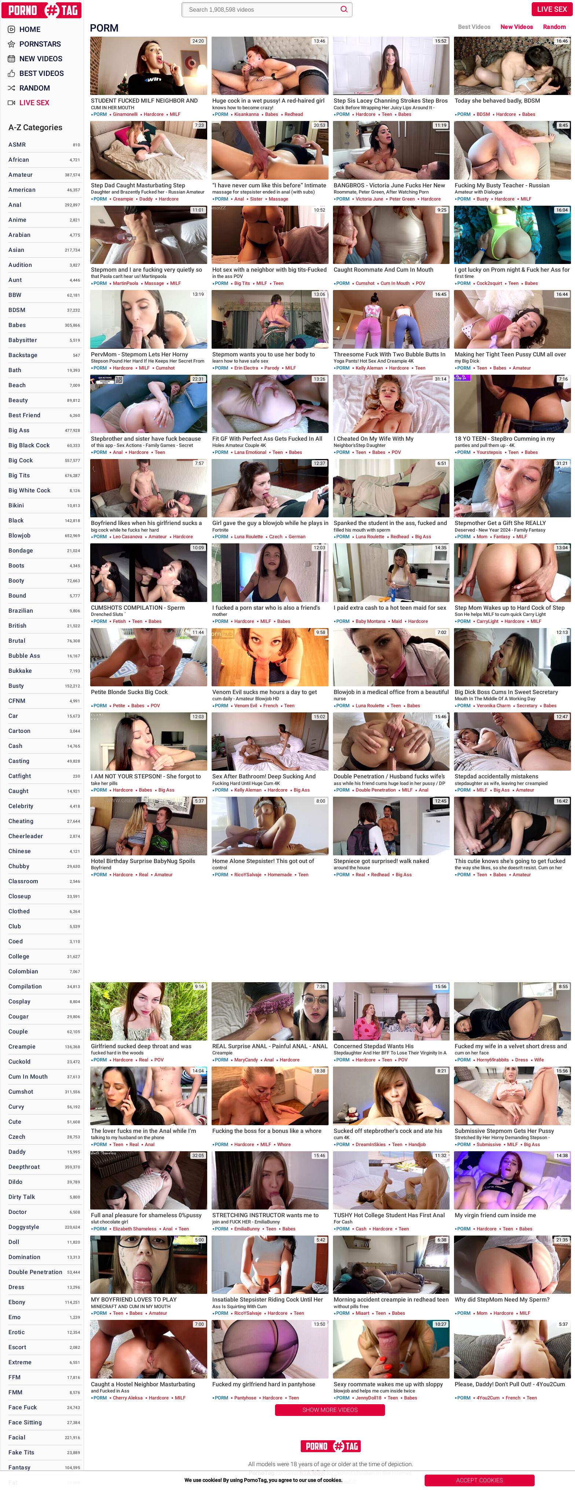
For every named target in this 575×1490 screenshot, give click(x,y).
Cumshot (20, 1091)
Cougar (18, 1016)
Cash (15, 745)
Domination (24, 1257)
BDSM (16, 310)
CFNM (16, 700)
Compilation (25, 986)
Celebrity (21, 806)
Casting (19, 760)
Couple (18, 1031)
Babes (17, 325)
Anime (17, 219)
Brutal (16, 640)
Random (554, 26)
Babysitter (22, 340)
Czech (17, 1136)
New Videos (517, 26)
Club (14, 926)
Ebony (17, 1302)
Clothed (19, 911)
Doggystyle (23, 1226)
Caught (18, 791)
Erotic (16, 1332)
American (22, 189)
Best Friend (24, 415)
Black (16, 520)
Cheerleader (25, 836)
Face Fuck (22, 1407)
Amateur (20, 174)
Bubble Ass (24, 655)
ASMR (17, 144)
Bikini (16, 505)
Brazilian (20, 610)
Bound (17, 595)
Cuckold (19, 1061)
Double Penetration (35, 1272)
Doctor (17, 1211)
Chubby (18, 866)
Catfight (19, 775)
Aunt (15, 279)
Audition (20, 264)
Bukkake (20, 670)
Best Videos (41, 73)
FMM (15, 1392)
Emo (14, 1317)
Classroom (23, 881)
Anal (14, 204)
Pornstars (40, 44)
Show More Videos (330, 1409)
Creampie (22, 1046)
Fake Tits (21, 1452)
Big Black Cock (29, 445)
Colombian (23, 971)
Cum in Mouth (28, 1076)
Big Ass (19, 430)
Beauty (18, 400)
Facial (16, 1437)
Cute (14, 1121)
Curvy (16, 1106)
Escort (17, 1347)
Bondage (20, 550)
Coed (15, 941)
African (18, 159)
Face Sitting (25, 1422)
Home (29, 29)
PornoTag (42, 10)
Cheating (20, 821)
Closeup (19, 896)
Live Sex (552, 9)
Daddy (17, 1151)
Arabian (19, 234)
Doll (13, 1241)
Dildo (15, 1181)
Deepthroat (24, 1166)
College (19, 956)
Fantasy (19, 1467)
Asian (16, 249)
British (17, 625)
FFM (14, 1377)
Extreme (20, 1362)
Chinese (19, 851)
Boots (16, 565)
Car (13, 715)
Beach (17, 385)
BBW (15, 294)
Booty (16, 580)
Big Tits (19, 475)
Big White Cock (29, 490)
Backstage (23, 355)
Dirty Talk (21, 1196)
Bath (14, 370)
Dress (16, 1287)
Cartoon (19, 730)
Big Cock (20, 460)
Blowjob (19, 535)
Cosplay (19, 1001)
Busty (16, 685)
